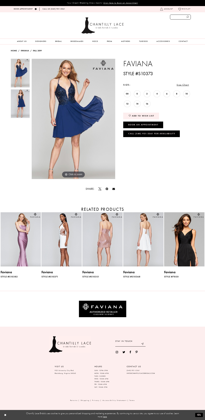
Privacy (96, 400)
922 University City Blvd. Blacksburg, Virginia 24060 (65, 371)
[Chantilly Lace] (102, 25)
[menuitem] (22, 41)
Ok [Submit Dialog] (199, 414)
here (105, 416)
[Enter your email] (130, 344)
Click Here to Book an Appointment (120, 3)
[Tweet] (99, 189)
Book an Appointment (143, 124)
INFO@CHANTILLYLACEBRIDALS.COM (141, 373)
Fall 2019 (37, 51)
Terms (132, 400)
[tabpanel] (20, 74)
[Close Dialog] (5, 415)
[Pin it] (106, 189)
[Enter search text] (180, 17)
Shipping (85, 400)
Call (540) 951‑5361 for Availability (151, 133)
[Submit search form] (188, 17)
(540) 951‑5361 (133, 370)
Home (14, 51)
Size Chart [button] (183, 84)
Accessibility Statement (115, 400)
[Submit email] (143, 344)
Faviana (25, 51)
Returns (74, 400)
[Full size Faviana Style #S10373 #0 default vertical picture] (73, 119)
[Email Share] (113, 189)
